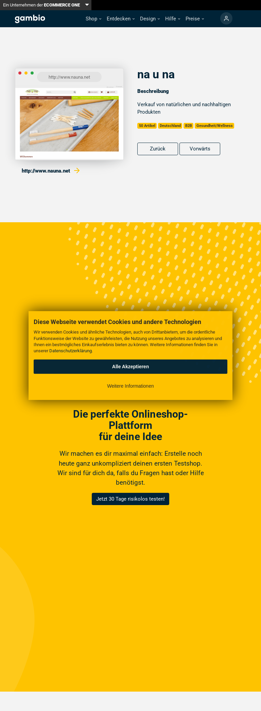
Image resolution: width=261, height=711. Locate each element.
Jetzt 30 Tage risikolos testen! (130, 499)
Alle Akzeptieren (130, 366)
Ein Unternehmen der (41, 4)
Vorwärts (200, 149)
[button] (93, 19)
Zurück (158, 149)
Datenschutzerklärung (70, 350)
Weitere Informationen (130, 386)
